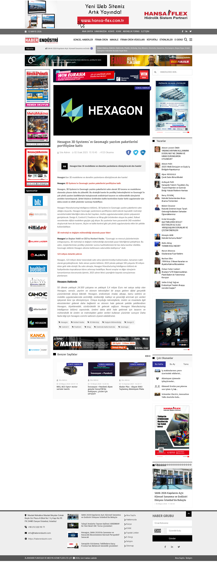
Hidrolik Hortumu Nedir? (172, 238)
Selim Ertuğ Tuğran (170, 282)
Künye (111, 31)
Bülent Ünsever (168, 206)
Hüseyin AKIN (167, 235)
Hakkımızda (101, 31)
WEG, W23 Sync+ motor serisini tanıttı (67, 388)
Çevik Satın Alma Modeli (172, 177)
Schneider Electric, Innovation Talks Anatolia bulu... (175, 395)
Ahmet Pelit (167, 164)
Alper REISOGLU (169, 174)
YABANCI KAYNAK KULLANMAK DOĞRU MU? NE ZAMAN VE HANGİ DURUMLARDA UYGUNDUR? (175, 155)
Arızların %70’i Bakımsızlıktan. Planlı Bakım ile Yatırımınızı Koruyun (175, 275)
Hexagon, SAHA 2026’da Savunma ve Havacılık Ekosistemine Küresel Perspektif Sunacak (100, 535)
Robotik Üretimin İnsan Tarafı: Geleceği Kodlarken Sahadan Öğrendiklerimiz (175, 211)
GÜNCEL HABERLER (83, 39)
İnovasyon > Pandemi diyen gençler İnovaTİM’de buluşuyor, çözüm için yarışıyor (100, 390)
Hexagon (61, 177)
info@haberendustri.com (38, 533)
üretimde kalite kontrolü (105, 327)
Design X (130, 322)
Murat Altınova (168, 251)
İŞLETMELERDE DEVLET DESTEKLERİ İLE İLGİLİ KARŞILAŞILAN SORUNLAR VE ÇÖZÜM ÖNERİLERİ (175, 226)
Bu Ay (172, 364)
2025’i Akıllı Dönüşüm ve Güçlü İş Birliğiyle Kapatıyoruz (176, 168)
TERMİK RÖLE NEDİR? (171, 246)
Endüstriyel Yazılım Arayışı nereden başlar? (173, 286)
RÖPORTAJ (152, 39)
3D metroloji (94, 322)
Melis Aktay (167, 243)
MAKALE (114, 39)
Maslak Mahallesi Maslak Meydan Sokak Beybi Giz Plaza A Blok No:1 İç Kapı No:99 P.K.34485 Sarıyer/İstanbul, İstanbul (44, 518)
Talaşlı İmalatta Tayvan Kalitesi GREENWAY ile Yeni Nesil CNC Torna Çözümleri (100, 525)
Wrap (89, 327)
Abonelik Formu (131, 31)
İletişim (145, 31)
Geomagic (125, 327)
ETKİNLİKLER (166, 39)
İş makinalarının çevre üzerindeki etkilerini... (172, 372)
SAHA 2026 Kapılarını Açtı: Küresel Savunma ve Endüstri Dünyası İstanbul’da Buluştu (171, 497)
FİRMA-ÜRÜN (101, 39)
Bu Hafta (159, 364)
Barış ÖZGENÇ (168, 195)
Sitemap (130, 546)
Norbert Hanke (78, 322)
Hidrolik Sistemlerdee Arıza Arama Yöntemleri (173, 199)
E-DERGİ (179, 39)
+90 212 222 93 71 (35, 527)
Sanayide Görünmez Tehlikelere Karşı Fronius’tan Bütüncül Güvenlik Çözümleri (99, 545)
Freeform (77, 327)
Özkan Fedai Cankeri (171, 269)
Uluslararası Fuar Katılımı (172, 254)
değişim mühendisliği (113, 322)
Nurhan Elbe (167, 258)
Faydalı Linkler (132, 533)
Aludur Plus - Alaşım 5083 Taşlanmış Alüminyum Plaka (131, 388)
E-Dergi (129, 537)
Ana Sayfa (87, 31)
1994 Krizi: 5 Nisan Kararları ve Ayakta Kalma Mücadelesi (175, 262)
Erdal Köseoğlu (168, 219)
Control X (65, 327)
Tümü (185, 364)
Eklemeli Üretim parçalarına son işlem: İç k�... (174, 387)
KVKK (118, 31)
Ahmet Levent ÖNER (170, 148)
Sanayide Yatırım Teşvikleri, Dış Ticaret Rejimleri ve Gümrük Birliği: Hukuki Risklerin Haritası (175, 188)
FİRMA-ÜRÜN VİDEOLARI (132, 39)
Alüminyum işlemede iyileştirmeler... (171, 380)
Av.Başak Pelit (168, 182)
